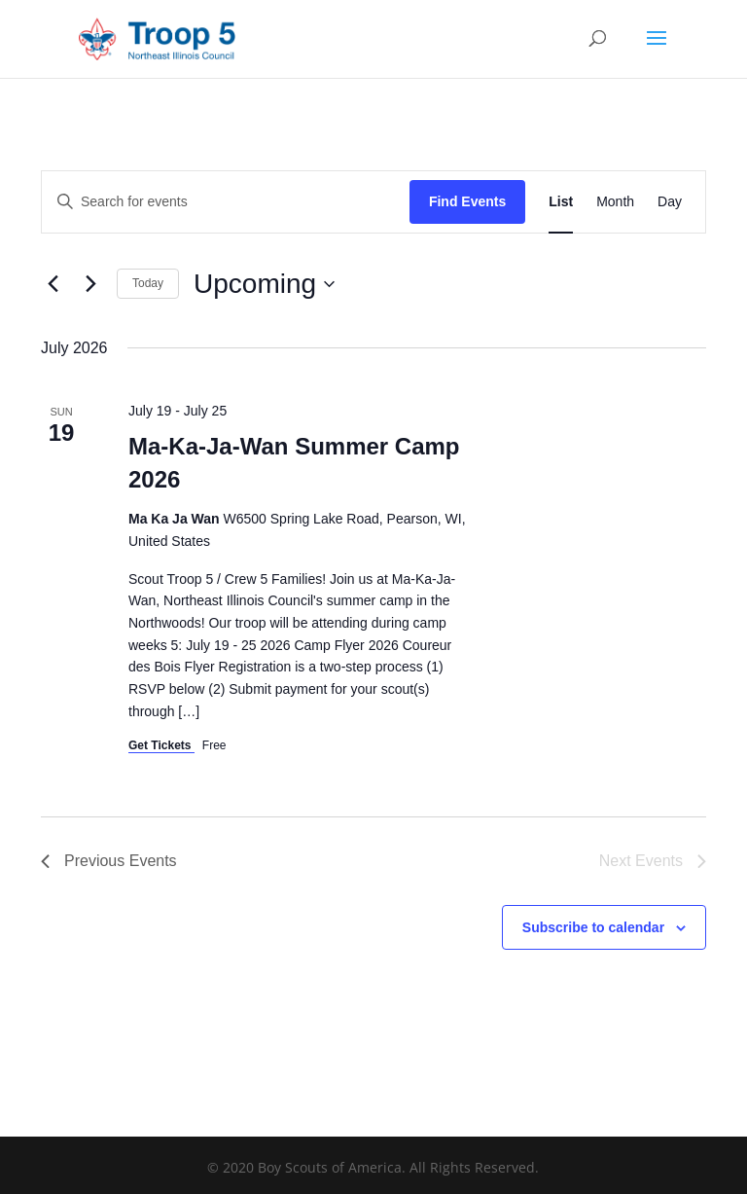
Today (147, 283)
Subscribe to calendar (593, 927)
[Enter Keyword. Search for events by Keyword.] (225, 202)
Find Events (467, 201)
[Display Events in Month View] (615, 202)
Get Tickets (161, 745)
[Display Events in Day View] (670, 202)
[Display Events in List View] (561, 202)
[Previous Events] (52, 284)
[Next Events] (90, 284)
